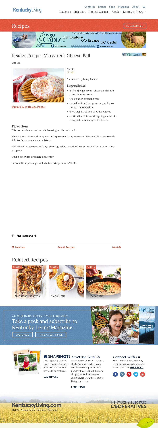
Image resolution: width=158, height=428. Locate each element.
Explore (66, 12)
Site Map (52, 411)
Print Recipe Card (24, 236)
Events (103, 6)
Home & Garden (99, 12)
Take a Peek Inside (50, 335)
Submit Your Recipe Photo (28, 107)
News (141, 12)
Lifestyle (80, 12)
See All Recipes (66, 247)
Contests (91, 6)
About (137, 6)
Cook (117, 12)
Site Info (41, 411)
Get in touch (137, 368)
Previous (18, 247)
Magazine (124, 6)
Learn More (51, 378)
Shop (113, 6)
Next (116, 247)
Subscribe (22, 335)
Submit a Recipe (134, 26)
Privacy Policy (28, 411)
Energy (128, 12)
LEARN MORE (78, 388)
